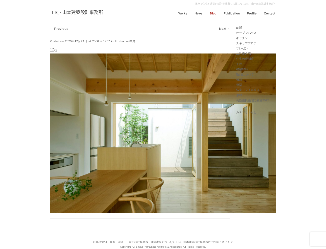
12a (53, 49)
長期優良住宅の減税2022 (252, 100)
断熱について (245, 74)
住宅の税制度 (245, 59)
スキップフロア (246, 43)
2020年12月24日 (76, 41)
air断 (239, 27)
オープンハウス (246, 33)
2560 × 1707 (101, 41)
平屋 (239, 64)
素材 (239, 95)
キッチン (242, 38)
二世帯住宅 (243, 53)
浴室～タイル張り (247, 90)
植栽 (239, 79)
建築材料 (242, 69)
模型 (239, 84)
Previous (59, 28)
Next (224, 28)
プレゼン (242, 48)
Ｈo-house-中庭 (125, 41)
